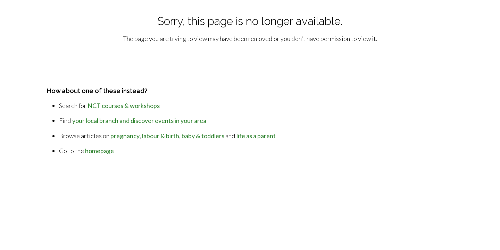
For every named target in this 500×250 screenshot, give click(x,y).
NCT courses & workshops (124, 105)
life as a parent (256, 136)
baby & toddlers (203, 136)
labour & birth (160, 136)
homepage (99, 151)
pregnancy (125, 136)
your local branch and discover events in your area (139, 120)
